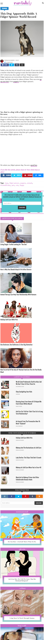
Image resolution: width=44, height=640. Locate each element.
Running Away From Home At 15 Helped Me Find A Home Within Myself (28, 402)
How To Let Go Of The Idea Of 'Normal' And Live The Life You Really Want (21, 370)
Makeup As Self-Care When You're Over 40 (28, 467)
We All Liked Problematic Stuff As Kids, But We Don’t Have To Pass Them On (29, 383)
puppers (16, 81)
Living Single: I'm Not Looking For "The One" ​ (13, 244)
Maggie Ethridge (19, 406)
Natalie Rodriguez (19, 426)
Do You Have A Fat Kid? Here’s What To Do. (22, 542)
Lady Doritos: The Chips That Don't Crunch (28, 457)
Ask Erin (22, 549)
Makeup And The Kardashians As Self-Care (28, 447)
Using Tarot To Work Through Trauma (22, 618)
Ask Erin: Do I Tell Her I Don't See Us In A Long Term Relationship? (29, 412)
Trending (4, 8)
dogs (6, 183)
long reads (22, 626)
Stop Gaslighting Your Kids (24, 391)
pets (13, 185)
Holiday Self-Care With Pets (9, 319)
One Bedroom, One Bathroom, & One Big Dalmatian (16, 344)
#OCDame (22, 588)
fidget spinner (14, 183)
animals (29, 183)
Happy (22, 185)
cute (17, 185)
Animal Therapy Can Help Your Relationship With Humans (18, 294)
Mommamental (22, 512)
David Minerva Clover (20, 386)
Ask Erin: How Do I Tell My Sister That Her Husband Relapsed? (22, 580)
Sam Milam (18, 394)
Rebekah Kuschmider (9, 60)
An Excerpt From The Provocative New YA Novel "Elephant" (28, 422)
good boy (34, 165)
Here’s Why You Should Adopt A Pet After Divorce (15, 269)
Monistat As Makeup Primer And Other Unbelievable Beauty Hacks (27, 478)
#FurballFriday (5, 185)
